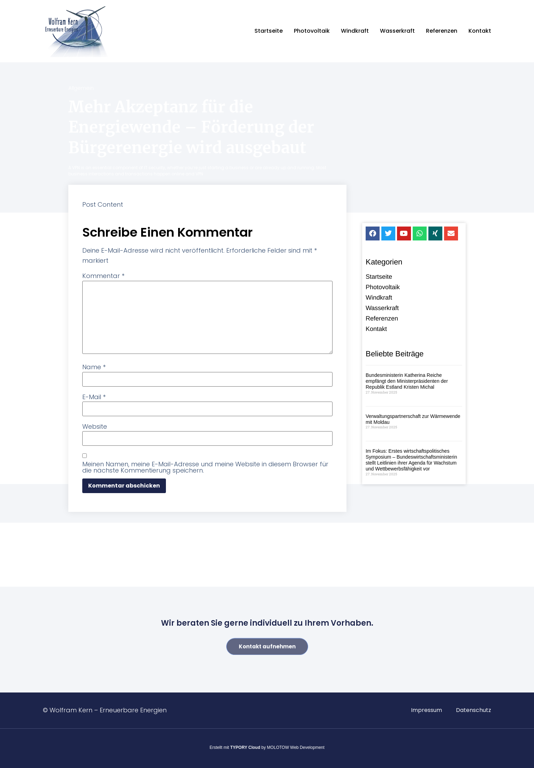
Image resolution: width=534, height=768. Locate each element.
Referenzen (441, 31)
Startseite (268, 31)
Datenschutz (473, 710)
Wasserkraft (397, 31)
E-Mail (94, 397)
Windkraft (355, 31)
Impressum (426, 710)
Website (94, 426)
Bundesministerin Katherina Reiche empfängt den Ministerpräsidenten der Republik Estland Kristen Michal (407, 381)
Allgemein (81, 88)
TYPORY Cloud (245, 747)
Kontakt (479, 31)
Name (94, 367)
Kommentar (103, 276)
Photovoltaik (312, 31)
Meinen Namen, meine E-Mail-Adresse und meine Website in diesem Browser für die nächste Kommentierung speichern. (205, 467)
